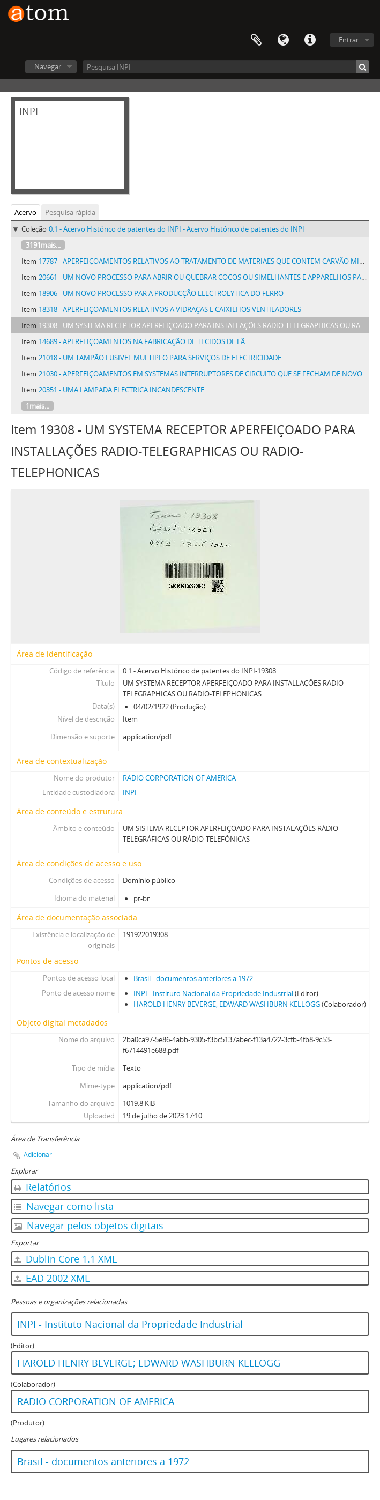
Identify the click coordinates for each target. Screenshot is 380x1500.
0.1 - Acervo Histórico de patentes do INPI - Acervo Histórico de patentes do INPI (176, 229)
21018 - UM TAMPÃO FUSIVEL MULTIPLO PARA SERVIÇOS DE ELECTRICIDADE (160, 357)
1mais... (37, 406)
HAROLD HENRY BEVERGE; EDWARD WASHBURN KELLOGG (226, 1004)
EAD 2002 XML (52, 1278)
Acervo (25, 212)
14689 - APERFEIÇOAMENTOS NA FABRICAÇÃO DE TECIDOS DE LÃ (142, 341)
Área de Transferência (256, 40)
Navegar (47, 66)
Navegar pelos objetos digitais (88, 1225)
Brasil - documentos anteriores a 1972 (193, 978)
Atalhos (309, 40)
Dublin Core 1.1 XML (65, 1258)
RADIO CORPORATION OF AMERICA (179, 778)
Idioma (283, 40)
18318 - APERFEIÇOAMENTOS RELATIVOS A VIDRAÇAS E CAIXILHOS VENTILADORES (170, 309)
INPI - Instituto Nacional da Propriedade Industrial (213, 993)
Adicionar (38, 1154)
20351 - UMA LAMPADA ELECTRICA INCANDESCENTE (121, 390)
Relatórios (42, 1186)
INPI (130, 792)
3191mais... (43, 245)
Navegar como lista (64, 1206)
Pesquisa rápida (70, 212)
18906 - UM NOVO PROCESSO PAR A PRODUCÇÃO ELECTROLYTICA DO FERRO (161, 293)
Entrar (349, 39)
